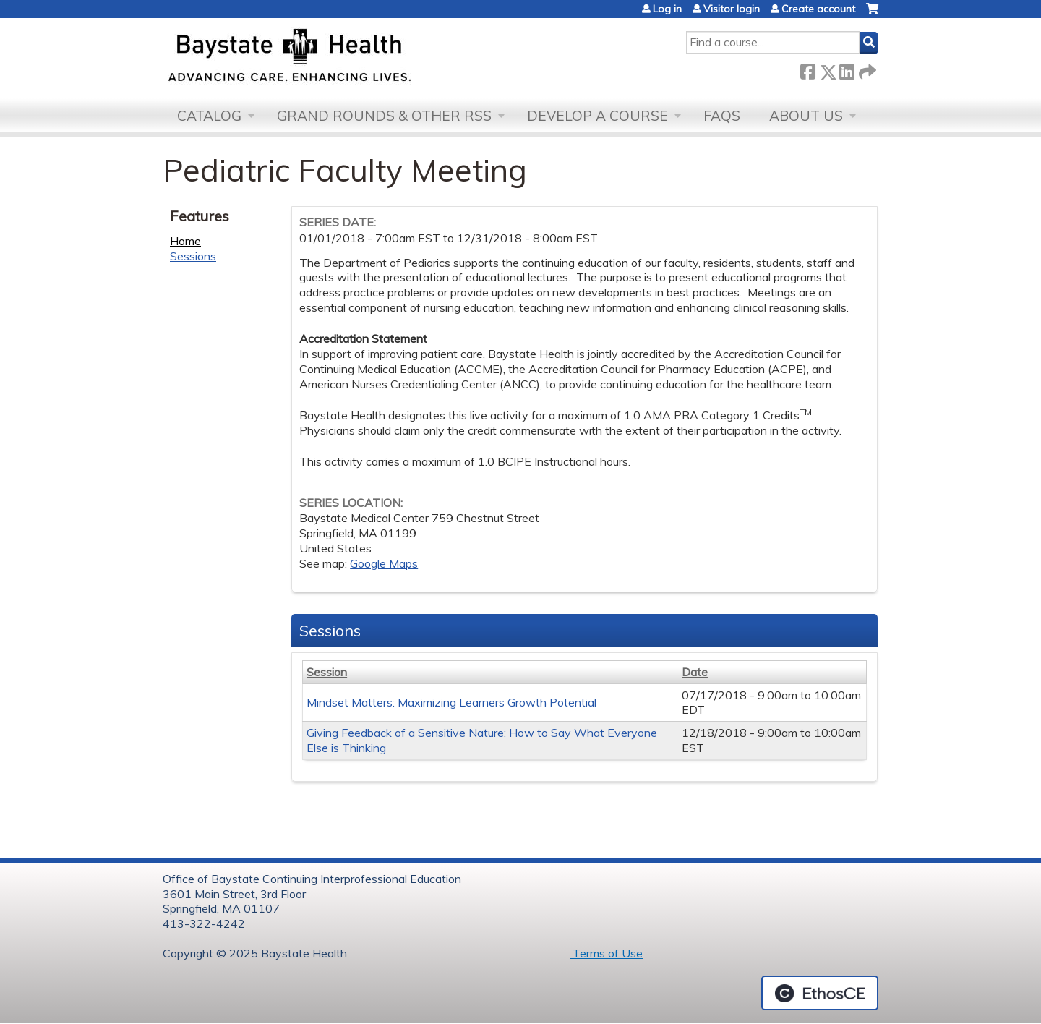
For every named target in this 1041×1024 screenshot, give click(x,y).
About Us (806, 115)
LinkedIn (846, 69)
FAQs (721, 115)
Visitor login (731, 9)
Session (327, 672)
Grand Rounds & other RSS (384, 115)
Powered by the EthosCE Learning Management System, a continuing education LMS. (819, 993)
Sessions (193, 256)
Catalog (209, 115)
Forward (866, 69)
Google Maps (384, 563)
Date (695, 672)
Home (185, 241)
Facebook (807, 69)
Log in (667, 9)
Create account (818, 9)
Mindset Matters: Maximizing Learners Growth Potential (451, 702)
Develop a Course (597, 115)
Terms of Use (606, 953)
